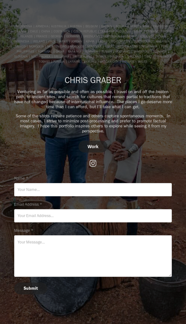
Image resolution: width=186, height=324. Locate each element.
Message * (23, 230)
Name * (21, 178)
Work (93, 146)
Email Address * (28, 204)
